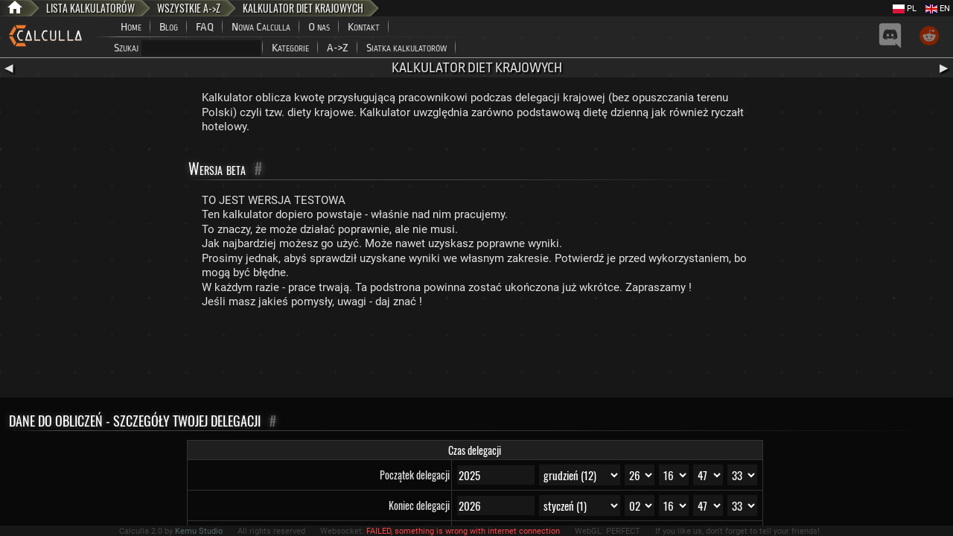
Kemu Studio (199, 531)
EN (937, 8)
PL (905, 8)
